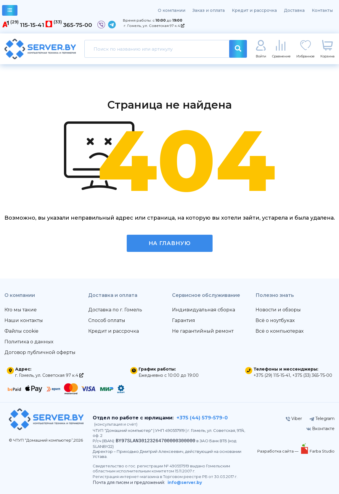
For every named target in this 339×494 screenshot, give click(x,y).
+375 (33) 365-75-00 (312, 375)
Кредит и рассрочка (254, 10)
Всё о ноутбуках (275, 320)
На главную (170, 243)
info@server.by (185, 482)
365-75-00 (77, 24)
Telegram (322, 418)
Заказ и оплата (208, 10)
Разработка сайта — (278, 451)
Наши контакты (23, 320)
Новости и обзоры (278, 310)
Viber (294, 418)
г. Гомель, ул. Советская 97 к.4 (154, 25)
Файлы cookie (21, 331)
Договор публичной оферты (39, 352)
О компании (171, 10)
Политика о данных (28, 342)
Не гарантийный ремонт (203, 331)
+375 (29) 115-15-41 (271, 375)
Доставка (294, 10)
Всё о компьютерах (279, 331)
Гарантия (183, 320)
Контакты (322, 10)
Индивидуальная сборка (203, 310)
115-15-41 (32, 24)
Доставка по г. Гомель (115, 310)
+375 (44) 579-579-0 (202, 418)
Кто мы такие (20, 310)
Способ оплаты (106, 320)
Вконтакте (320, 428)
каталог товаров (10, 11)
